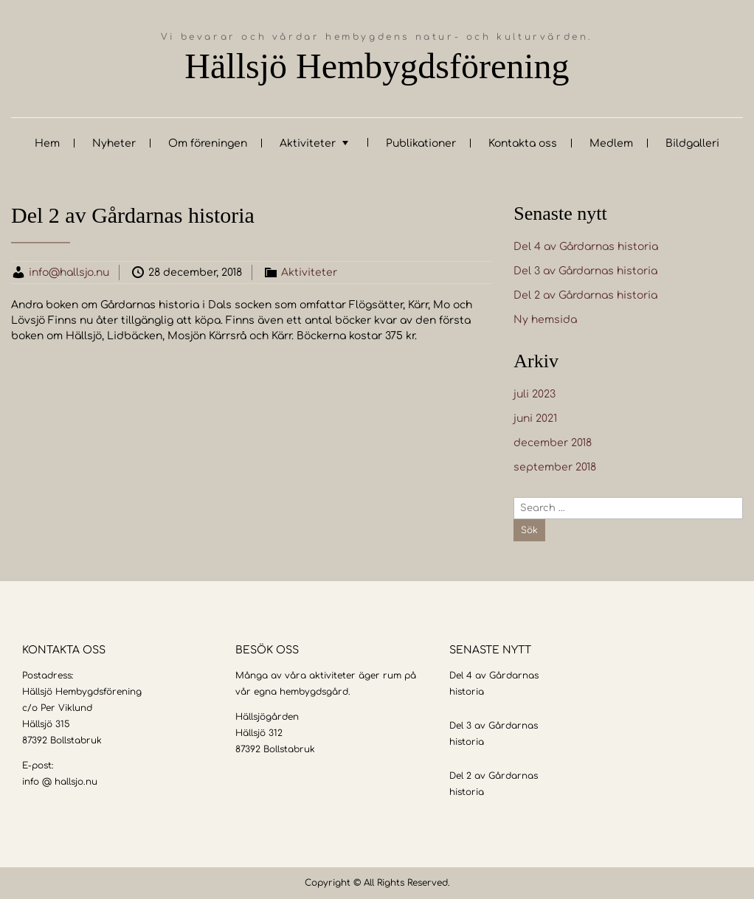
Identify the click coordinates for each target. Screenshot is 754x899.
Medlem (611, 143)
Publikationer (421, 143)
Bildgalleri (692, 143)
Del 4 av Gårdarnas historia (585, 246)
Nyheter (114, 143)
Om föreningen (207, 143)
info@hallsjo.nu (69, 272)
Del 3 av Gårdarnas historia (585, 271)
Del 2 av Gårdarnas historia (585, 295)
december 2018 (552, 442)
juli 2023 (534, 394)
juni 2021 (535, 418)
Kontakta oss (522, 143)
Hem (47, 143)
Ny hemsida (545, 319)
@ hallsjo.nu (69, 782)
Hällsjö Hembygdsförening (376, 66)
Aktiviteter (308, 143)
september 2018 (554, 467)
